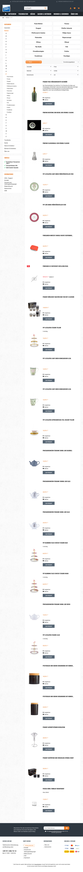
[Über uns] (74, 14)
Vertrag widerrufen (29, 845)
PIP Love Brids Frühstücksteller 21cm (54, 205)
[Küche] (32, 14)
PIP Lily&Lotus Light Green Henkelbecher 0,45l (57, 389)
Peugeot (9, 81)
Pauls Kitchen (10, 76)
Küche (6, 143)
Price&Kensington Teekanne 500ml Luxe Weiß (56, 604)
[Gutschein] (12, 14)
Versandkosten (37, 864)
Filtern (29, 62)
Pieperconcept (10, 93)
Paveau (8, 79)
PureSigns (9, 112)
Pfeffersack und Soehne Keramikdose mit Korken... (58, 666)
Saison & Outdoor (9, 146)
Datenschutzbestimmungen (55, 831)
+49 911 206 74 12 (9, 851)
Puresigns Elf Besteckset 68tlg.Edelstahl (55, 266)
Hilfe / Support (8, 178)
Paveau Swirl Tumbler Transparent (53, 789)
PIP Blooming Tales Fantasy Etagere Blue (55, 543)
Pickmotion (9, 90)
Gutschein (7, 28)
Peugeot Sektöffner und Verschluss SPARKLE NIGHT (58, 758)
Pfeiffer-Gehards (10, 83)
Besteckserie (30, 75)
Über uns (6, 151)
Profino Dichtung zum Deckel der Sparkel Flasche (58, 113)
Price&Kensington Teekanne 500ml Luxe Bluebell (57, 451)
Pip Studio (9, 100)
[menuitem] (78, 8)
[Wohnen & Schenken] (61, 14)
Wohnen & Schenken (10, 148)
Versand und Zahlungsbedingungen (10, 183)
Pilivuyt (8, 98)
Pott (8, 102)
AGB (5, 190)
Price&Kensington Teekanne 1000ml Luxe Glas (56, 481)
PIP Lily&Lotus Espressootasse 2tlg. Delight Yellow (58, 420)
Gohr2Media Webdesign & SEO (49, 866)
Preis (55, 66)
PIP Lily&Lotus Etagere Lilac (51, 635)
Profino (8, 107)
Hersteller (29, 66)
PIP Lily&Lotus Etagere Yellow (52, 328)
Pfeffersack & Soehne (12, 86)
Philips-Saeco (10, 88)
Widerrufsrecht (8, 186)
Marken (6, 30)
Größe (55, 70)
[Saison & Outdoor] (44, 14)
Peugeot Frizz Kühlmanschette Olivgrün (55, 82)
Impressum (27, 857)
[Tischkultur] (23, 14)
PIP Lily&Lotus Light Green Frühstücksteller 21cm (58, 174)
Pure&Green (9, 109)
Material (29, 70)
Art (55, 75)
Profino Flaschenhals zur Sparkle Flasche (56, 143)
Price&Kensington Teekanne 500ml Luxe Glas (56, 512)
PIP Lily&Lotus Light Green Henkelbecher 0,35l (57, 358)
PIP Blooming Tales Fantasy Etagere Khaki (56, 573)
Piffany (8, 95)
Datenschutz (7, 188)
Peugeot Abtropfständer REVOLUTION (54, 727)
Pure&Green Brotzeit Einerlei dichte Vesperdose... (58, 235)
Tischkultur (7, 140)
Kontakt (6, 180)
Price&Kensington (11, 105)
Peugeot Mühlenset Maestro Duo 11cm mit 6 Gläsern (58, 297)
